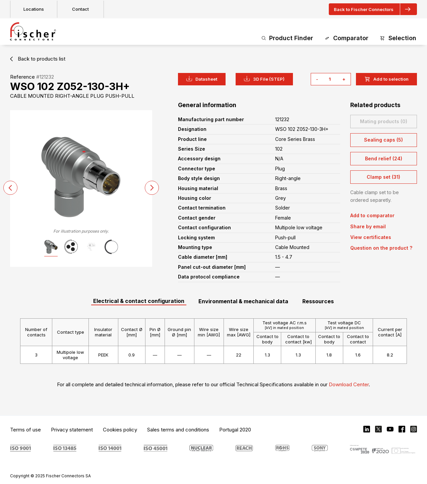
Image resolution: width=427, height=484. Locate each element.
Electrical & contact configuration (138, 301)
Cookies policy (120, 429)
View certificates (370, 237)
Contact (80, 9)
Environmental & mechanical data (243, 301)
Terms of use (25, 429)
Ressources (318, 301)
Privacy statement (72, 429)
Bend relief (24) (383, 158)
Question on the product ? (381, 248)
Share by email (368, 226)
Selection (398, 38)
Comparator (346, 38)
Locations (33, 9)
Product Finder (287, 38)
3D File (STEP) (264, 79)
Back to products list (37, 59)
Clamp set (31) (383, 177)
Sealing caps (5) (383, 140)
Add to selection (386, 79)
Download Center (349, 384)
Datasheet (201, 79)
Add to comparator (372, 215)
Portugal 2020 (235, 429)
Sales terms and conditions (178, 429)
